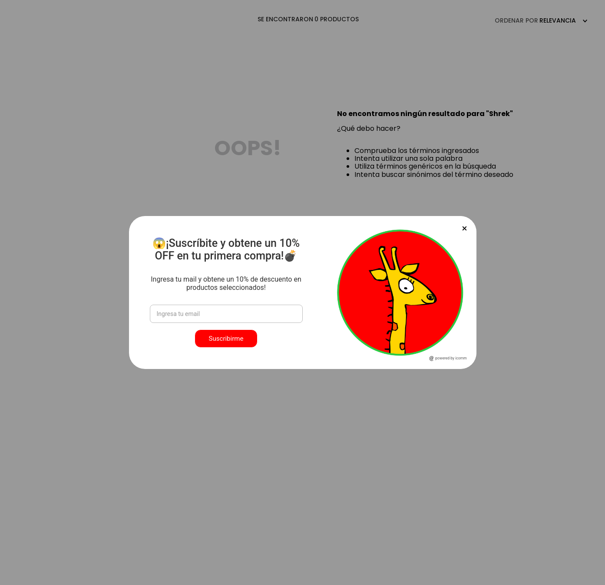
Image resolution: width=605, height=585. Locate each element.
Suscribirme (226, 338)
